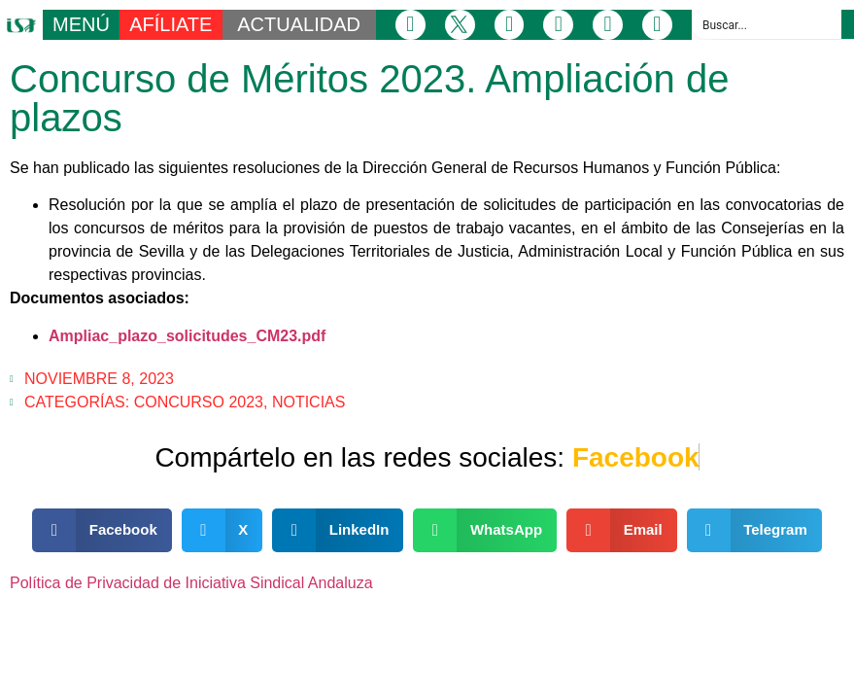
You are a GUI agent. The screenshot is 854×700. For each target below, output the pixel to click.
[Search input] (767, 24)
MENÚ (81, 24)
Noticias (309, 402)
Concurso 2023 (198, 402)
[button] (102, 530)
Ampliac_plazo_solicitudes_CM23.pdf (187, 336)
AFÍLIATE (170, 24)
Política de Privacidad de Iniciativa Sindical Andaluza (191, 583)
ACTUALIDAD (298, 24)
